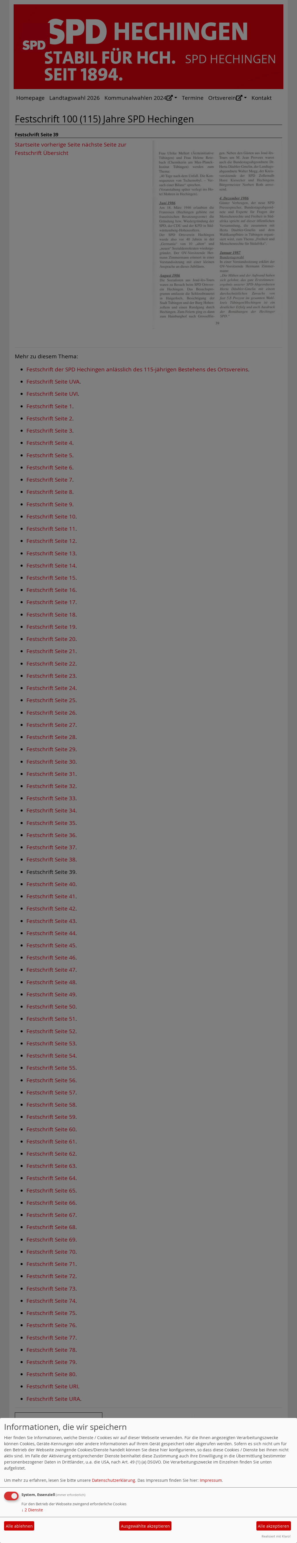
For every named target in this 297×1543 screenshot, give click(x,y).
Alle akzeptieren (273, 1526)
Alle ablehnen (19, 1526)
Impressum (211, 1480)
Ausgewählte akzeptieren (145, 1526)
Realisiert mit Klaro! (276, 1536)
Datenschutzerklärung (113, 1480)
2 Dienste (32, 1510)
